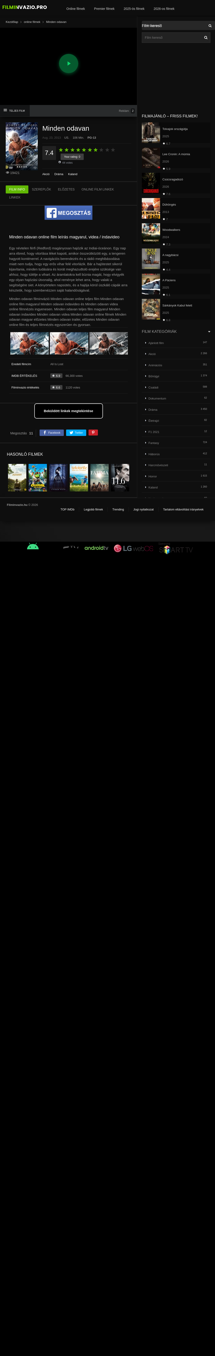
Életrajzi (153, 420)
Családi (153, 387)
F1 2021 (153, 432)
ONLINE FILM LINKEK (97, 189)
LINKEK (15, 197)
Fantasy (153, 443)
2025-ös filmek (134, 9)
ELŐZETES (66, 189)
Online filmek (75, 9)
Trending (118, 509)
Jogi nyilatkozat (143, 509)
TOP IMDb (67, 509)
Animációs (155, 365)
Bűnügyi (153, 376)
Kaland (72, 174)
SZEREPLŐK (41, 189)
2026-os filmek (164, 9)
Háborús (154, 454)
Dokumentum (157, 398)
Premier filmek (104, 9)
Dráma (58, 174)
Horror (152, 476)
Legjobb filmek (93, 509)
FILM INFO (17, 189)
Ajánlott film (156, 343)
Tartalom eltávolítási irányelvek (183, 509)
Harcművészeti (158, 465)
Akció (46, 174)
